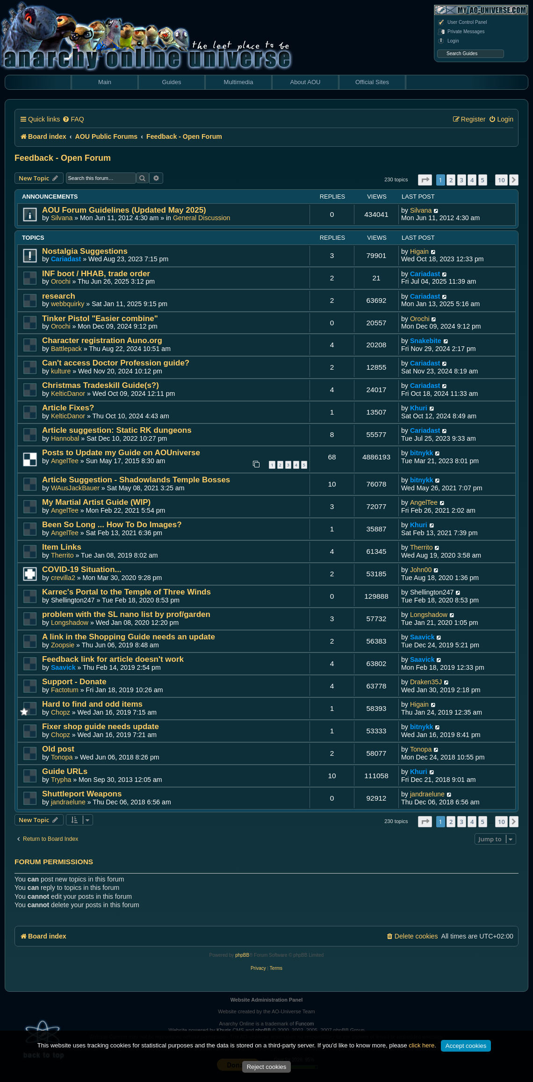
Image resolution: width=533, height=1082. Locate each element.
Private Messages (460, 32)
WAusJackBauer (75, 488)
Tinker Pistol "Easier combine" (100, 318)
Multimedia (238, 82)
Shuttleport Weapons (82, 793)
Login (448, 41)
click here (421, 1045)
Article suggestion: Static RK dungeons (117, 430)
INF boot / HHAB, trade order (96, 273)
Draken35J (426, 682)
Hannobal (65, 438)
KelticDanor (68, 393)
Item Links (61, 547)
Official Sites (372, 82)
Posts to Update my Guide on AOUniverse (121, 452)
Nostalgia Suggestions (85, 251)
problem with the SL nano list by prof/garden (126, 614)
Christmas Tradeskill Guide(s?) (100, 385)
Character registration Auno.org (102, 340)
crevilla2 (63, 577)
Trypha (61, 779)
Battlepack (66, 348)
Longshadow (69, 622)
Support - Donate (74, 681)
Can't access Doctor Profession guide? (115, 362)
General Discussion (201, 218)
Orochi (61, 281)
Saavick (422, 637)
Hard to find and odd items (92, 704)
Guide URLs (64, 771)
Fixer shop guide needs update (100, 726)
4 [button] (472, 180)
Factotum (65, 690)
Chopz (60, 712)
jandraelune (68, 802)
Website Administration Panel (266, 1000)
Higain (419, 251)
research (58, 296)
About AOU (305, 82)
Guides (171, 82)
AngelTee (65, 461)
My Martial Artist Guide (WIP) (96, 502)
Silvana (61, 218)
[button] (425, 180)
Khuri (418, 408)
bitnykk (421, 453)
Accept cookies (466, 1045)
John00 (421, 569)
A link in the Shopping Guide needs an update (128, 636)
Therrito (62, 555)
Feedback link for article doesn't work (113, 659)
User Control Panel (462, 22)
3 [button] (461, 180)
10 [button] (501, 180)
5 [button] (482, 180)
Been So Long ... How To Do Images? (112, 524)
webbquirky (68, 304)
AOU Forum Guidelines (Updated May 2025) (124, 210)
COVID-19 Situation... (82, 569)
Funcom (304, 1023)
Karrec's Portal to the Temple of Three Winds (126, 592)
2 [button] (451, 180)
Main (104, 82)
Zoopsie (62, 645)
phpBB (242, 955)
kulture (61, 371)
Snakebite (425, 340)
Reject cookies (267, 1066)
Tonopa (61, 757)
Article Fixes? (68, 407)
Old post (58, 749)
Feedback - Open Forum (62, 158)
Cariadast (66, 259)
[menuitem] (73, 119)
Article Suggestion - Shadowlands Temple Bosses (136, 479)
